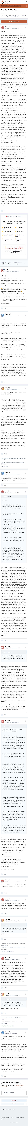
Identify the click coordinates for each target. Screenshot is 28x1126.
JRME (6, 269)
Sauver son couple (8, 235)
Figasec (7, 387)
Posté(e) (12, 28)
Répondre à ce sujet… (8, 1092)
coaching (16, 252)
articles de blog (16, 251)
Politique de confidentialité (7, 1117)
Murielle (5, 13)
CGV (2, 1119)
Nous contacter (14, 1122)
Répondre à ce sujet (14, 21)
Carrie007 (8, 314)
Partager (14, 1100)
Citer (5, 210)
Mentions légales (19, 1117)
